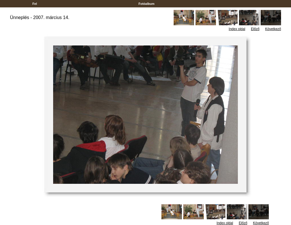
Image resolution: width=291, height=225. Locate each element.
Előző (255, 29)
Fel (35, 3)
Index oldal (237, 29)
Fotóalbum (146, 3)
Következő (273, 29)
